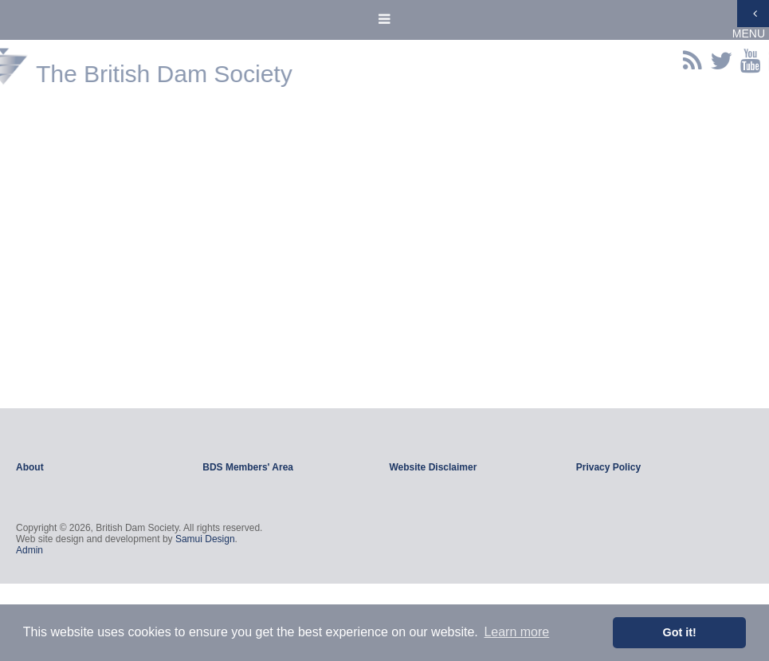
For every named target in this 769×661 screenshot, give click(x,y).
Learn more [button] (516, 632)
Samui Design (205, 539)
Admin (29, 550)
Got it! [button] (679, 632)
